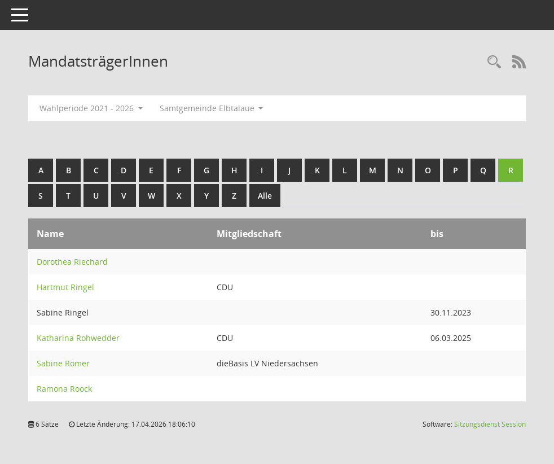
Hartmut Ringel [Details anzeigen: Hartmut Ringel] (65, 287)
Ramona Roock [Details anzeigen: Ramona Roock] (64, 388)
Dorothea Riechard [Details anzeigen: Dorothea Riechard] (72, 261)
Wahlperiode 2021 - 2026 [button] (91, 108)
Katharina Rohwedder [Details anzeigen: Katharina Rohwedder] (78, 337)
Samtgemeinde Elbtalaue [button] (211, 108)
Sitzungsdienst (490, 424)
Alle (265, 195)
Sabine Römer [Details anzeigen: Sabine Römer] (63, 363)
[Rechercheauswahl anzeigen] (494, 62)
